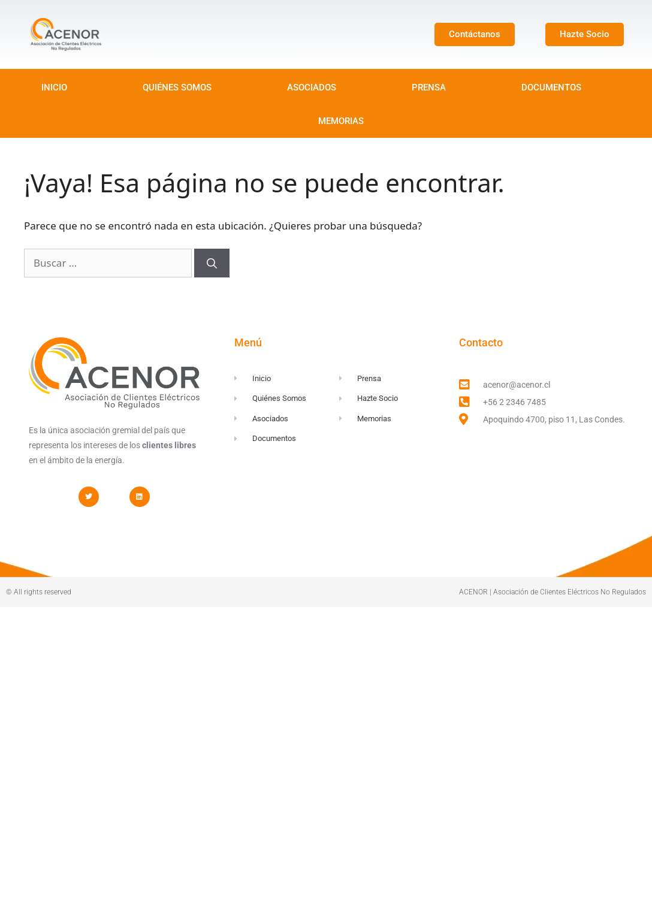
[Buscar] (212, 263)
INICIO (54, 87)
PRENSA (429, 87)
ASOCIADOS (311, 87)
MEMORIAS (341, 121)
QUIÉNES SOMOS (177, 87)
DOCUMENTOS (551, 87)
